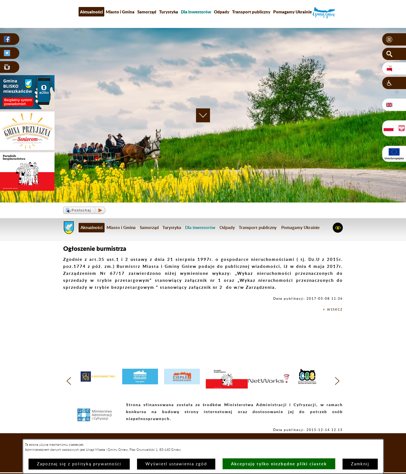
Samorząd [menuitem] (146, 12)
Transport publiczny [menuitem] (251, 12)
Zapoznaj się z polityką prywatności (79, 464)
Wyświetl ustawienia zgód (176, 464)
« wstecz (333, 309)
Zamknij (360, 464)
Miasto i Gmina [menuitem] (120, 12)
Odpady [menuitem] (221, 12)
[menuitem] (196, 11)
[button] (394, 39)
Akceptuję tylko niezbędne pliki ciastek (279, 464)
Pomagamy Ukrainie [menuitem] (292, 12)
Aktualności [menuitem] (91, 12)
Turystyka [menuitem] (168, 12)
